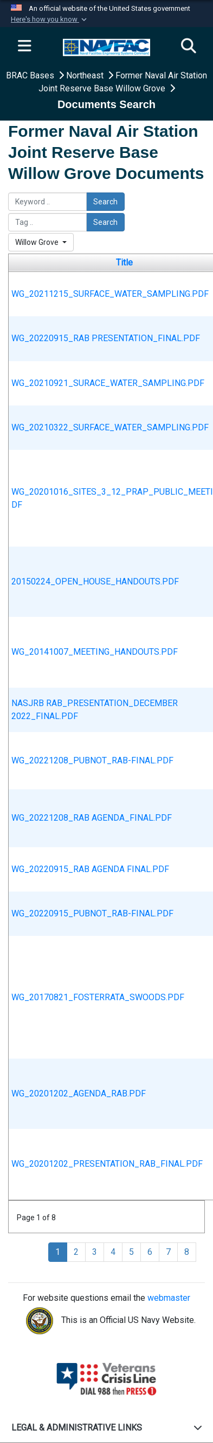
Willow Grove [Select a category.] (37, 242)
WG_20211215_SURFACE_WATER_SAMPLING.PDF (110, 294)
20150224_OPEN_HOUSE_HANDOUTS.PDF (95, 581)
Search (105, 201)
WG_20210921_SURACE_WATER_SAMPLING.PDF (107, 383)
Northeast (86, 75)
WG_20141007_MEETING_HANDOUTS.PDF (94, 652)
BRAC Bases (31, 75)
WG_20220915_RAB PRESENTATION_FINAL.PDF (105, 338)
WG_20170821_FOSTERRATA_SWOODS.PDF (97, 997)
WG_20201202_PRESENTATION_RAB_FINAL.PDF (107, 1164)
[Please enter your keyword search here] (47, 201)
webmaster (168, 1298)
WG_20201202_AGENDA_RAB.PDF (78, 1093)
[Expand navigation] (24, 46)
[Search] (188, 46)
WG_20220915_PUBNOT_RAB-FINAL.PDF (92, 913)
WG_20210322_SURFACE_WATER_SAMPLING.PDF (110, 427)
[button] (50, 19)
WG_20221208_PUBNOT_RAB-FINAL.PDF (92, 760)
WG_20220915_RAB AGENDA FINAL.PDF (90, 869)
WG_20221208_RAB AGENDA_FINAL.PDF (91, 818)
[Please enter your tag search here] (47, 222)
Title (124, 262)
